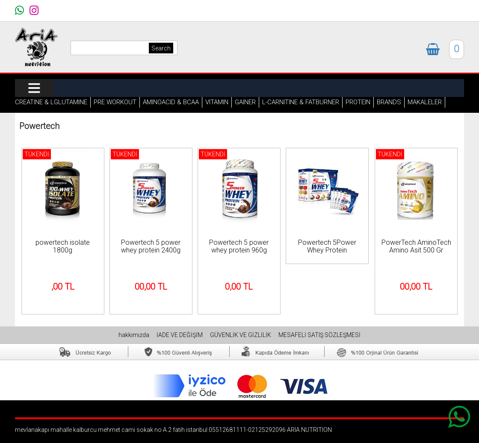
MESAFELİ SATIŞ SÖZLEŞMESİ (319, 335)
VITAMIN (216, 102)
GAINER (245, 102)
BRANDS (389, 102)
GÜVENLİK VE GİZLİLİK (241, 335)
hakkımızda (134, 335)
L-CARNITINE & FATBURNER (300, 102)
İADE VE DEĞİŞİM (180, 335)
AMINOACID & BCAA (171, 102)
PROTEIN (358, 102)
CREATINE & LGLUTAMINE (51, 102)
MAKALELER (425, 102)
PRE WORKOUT (115, 102)
